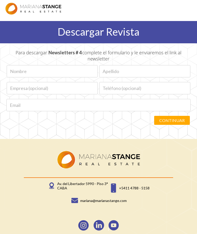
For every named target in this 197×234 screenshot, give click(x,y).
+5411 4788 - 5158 (134, 188)
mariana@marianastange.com (103, 200)
